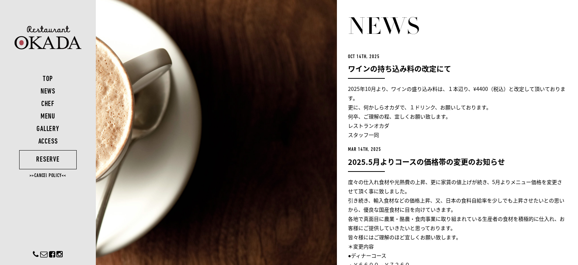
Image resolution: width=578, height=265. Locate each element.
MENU (48, 116)
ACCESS (48, 141)
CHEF (48, 104)
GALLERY (47, 129)
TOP (48, 79)
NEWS (48, 91)
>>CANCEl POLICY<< (48, 176)
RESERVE (48, 159)
